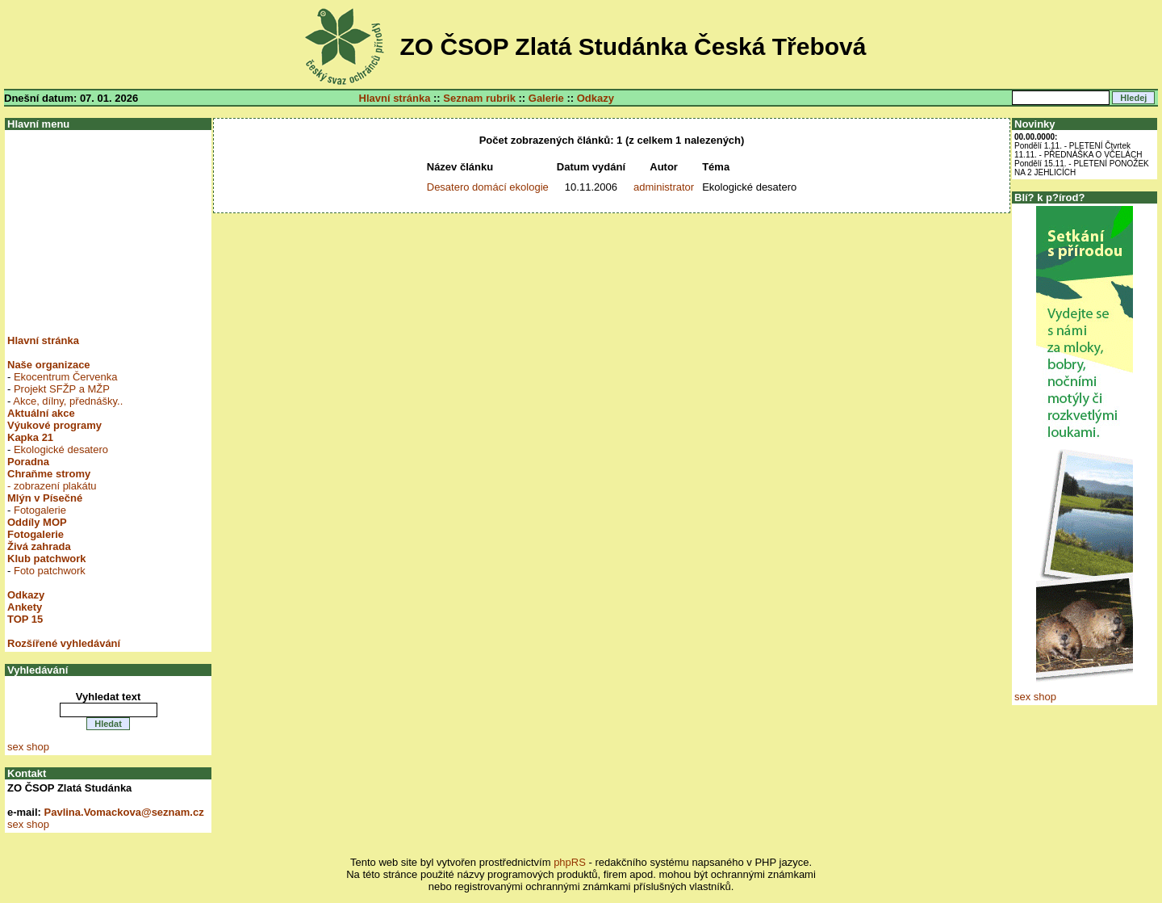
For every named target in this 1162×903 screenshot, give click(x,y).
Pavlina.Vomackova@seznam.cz (124, 812)
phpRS (570, 862)
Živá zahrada (39, 546)
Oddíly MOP (37, 522)
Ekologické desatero (61, 449)
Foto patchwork (50, 571)
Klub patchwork (46, 558)
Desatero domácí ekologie (488, 187)
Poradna (28, 462)
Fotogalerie (40, 510)
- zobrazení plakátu (52, 486)
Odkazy (595, 98)
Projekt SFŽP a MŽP (62, 389)
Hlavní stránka (395, 98)
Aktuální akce (41, 413)
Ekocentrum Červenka (66, 377)
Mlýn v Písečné (44, 498)
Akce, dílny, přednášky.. (68, 401)
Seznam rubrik (479, 98)
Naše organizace (48, 365)
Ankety (24, 607)
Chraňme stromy (48, 474)
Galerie (546, 98)
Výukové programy (54, 425)
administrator (663, 187)
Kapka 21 (30, 437)
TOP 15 (25, 619)
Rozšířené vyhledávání (63, 643)
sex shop (28, 747)
